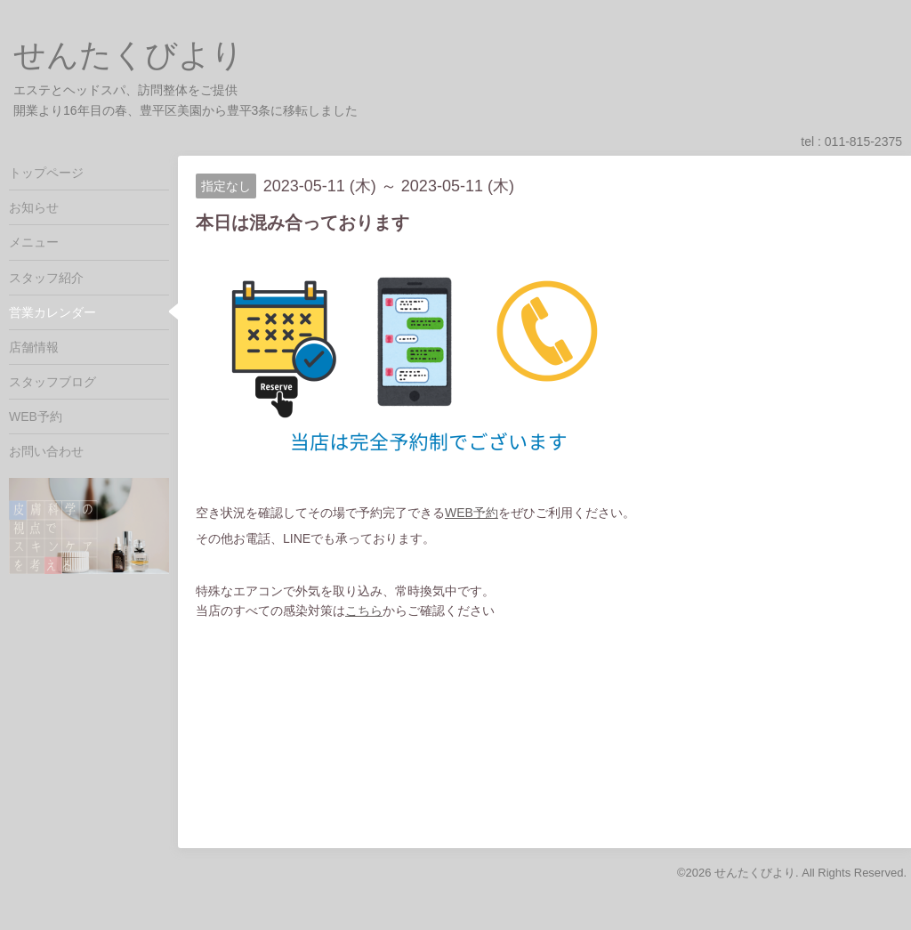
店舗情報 (34, 347)
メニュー (34, 242)
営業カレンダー (52, 312)
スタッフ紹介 (46, 278)
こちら (364, 610)
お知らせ (34, 207)
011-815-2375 (863, 141)
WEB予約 (471, 512)
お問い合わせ (46, 451)
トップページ (46, 173)
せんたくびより (128, 54)
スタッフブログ (52, 382)
